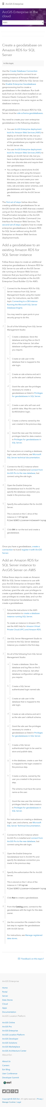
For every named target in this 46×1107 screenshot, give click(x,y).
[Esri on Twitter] (4, 1091)
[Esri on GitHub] (12, 1091)
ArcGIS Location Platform (13, 1035)
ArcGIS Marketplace (11, 1047)
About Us (6, 1061)
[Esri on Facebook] (8, 1091)
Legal (19, 1102)
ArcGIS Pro (7, 1026)
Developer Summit (10, 1077)
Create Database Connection (23, 71)
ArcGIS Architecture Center (14, 1051)
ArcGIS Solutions (9, 1043)
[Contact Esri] (16, 1091)
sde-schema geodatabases (30, 113)
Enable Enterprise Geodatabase (21, 84)
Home (5, 988)
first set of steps (13, 202)
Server (5, 996)
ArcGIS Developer (10, 1039)
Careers (5, 1065)
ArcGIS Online (8, 1022)
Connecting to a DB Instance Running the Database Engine (22, 304)
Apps (4, 1008)
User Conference (9, 1073)
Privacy (39, 1099)
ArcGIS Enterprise (14, 4)
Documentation (9, 1012)
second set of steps (11, 224)
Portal (4, 992)
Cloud (5, 1004)
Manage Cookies (8, 1102)
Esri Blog (6, 1069)
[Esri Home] (7, 1083)
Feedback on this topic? (32, 958)
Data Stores (7, 1000)
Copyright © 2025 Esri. (11, 1099)
